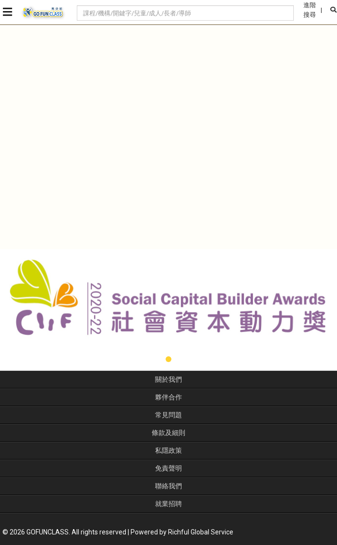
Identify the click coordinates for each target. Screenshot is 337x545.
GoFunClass (43, 12)
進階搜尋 (309, 9)
